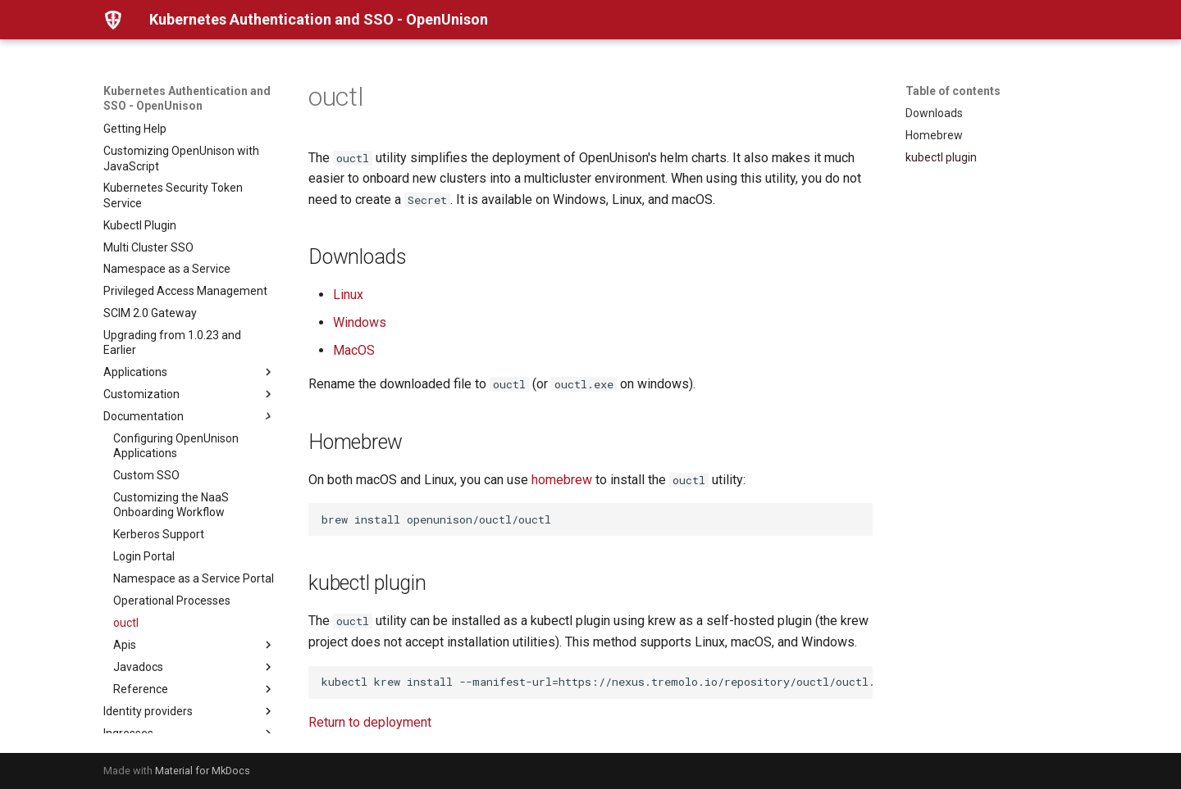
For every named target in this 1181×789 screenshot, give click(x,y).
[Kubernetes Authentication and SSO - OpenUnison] (113, 19)
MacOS (354, 350)
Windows (359, 322)
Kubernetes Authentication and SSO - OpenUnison (187, 98)
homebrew (561, 479)
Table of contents (953, 90)
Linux (348, 294)
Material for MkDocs (202, 770)
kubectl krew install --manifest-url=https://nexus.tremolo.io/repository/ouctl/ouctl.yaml (597, 681)
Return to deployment (369, 722)
